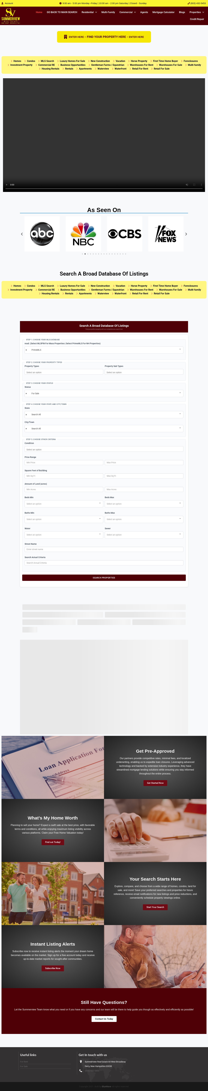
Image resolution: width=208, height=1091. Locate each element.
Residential (89, 12)
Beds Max (109, 497)
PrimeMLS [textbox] (36, 350)
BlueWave (106, 1086)
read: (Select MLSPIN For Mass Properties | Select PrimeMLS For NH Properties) (63, 343)
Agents (144, 12)
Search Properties (104, 578)
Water (27, 528)
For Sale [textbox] (35, 393)
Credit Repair (197, 19)
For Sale (24, 1066)
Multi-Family (108, 12)
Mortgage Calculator (163, 12)
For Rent (24, 1062)
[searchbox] (64, 372)
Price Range (30, 457)
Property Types (32, 366)
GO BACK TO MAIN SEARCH (62, 12)
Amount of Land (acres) (36, 484)
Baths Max (110, 513)
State (27, 408)
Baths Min (29, 513)
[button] (89, 12)
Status (28, 387)
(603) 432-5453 (92, 1071)
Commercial (127, 12)
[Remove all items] (26, 350)
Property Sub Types (114, 366)
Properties (197, 12)
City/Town (29, 422)
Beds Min (29, 497)
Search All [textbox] (36, 414)
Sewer (108, 528)
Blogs (182, 12)
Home (39, 12)
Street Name (31, 544)
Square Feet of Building (36, 470)
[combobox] (104, 350)
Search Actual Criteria (35, 557)
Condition (29, 443)
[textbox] (34, 504)
